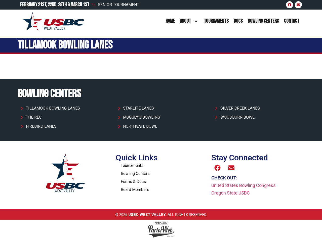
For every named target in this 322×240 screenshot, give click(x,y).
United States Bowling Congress (243, 185)
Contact (291, 21)
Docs (238, 21)
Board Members (135, 189)
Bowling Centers (263, 21)
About (189, 21)
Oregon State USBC (230, 193)
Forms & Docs (133, 181)
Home (170, 21)
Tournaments (216, 21)
